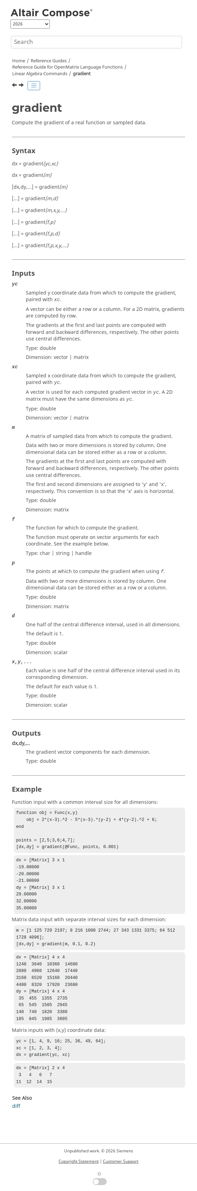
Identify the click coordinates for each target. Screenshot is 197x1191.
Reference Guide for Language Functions (67, 67)
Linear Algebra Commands (39, 74)
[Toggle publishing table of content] (34, 85)
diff (16, 1129)
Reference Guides (49, 61)
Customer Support (120, 1161)
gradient (82, 74)
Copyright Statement (79, 1161)
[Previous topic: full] (15, 86)
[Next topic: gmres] (22, 86)
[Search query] (96, 42)
